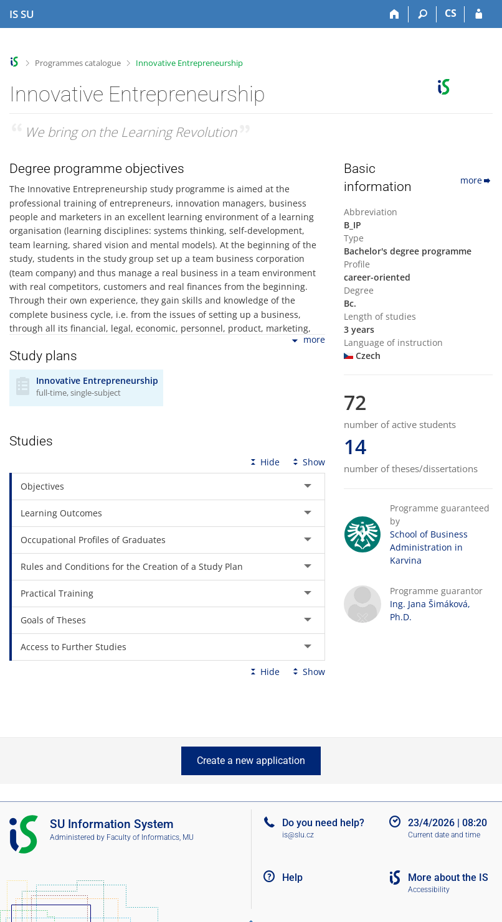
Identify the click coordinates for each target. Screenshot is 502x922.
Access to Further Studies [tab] (73, 647)
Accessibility (429, 889)
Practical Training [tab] (57, 593)
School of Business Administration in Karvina (429, 547)
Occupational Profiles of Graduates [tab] (93, 540)
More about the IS (448, 877)
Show (307, 462)
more (307, 341)
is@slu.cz (298, 835)
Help (292, 877)
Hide (264, 462)
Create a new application (251, 760)
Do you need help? (323, 823)
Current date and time (444, 835)
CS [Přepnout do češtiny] (451, 13)
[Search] (423, 14)
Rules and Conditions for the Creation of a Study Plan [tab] (132, 566)
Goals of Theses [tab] (53, 620)
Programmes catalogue (78, 62)
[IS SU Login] (479, 14)
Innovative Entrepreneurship (189, 62)
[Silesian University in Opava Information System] (21, 14)
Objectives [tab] (42, 486)
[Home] (395, 14)
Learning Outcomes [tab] (61, 513)
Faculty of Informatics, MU (150, 837)
